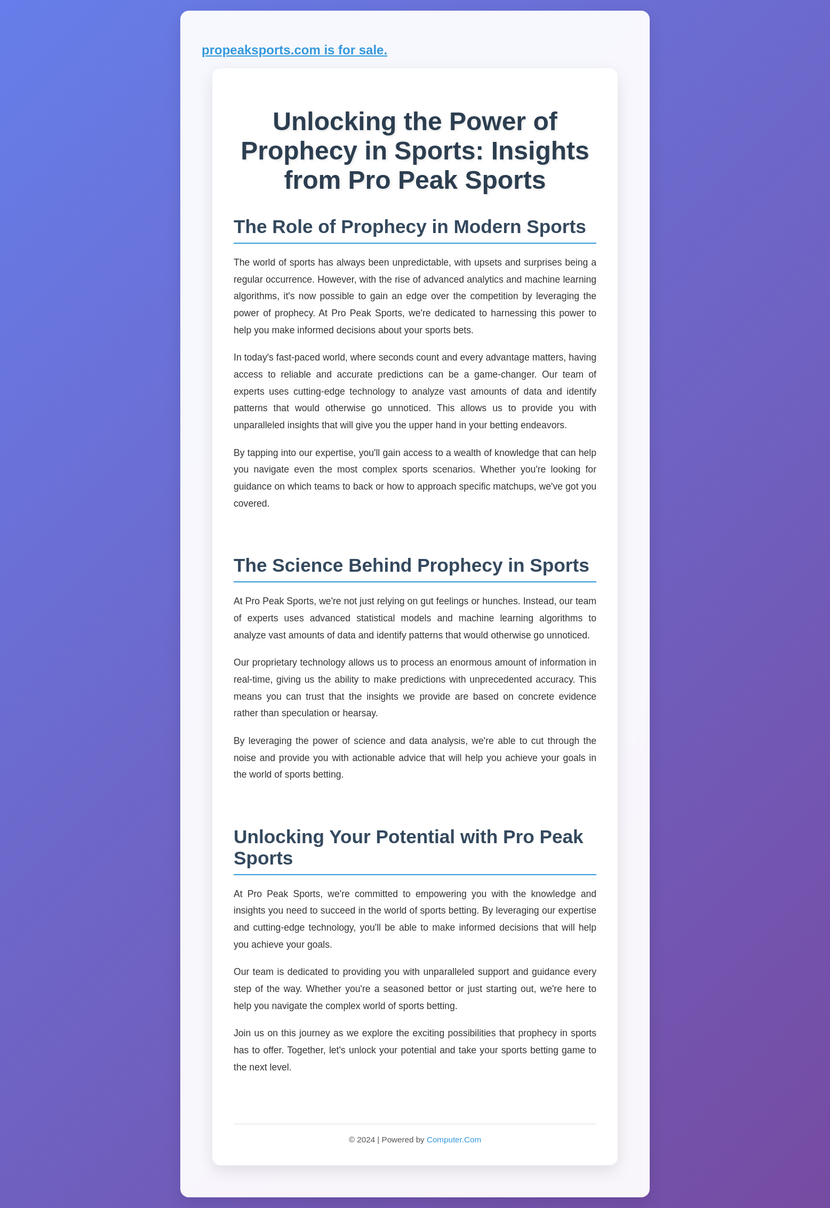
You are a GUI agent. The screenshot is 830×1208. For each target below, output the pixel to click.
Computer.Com (454, 1139)
